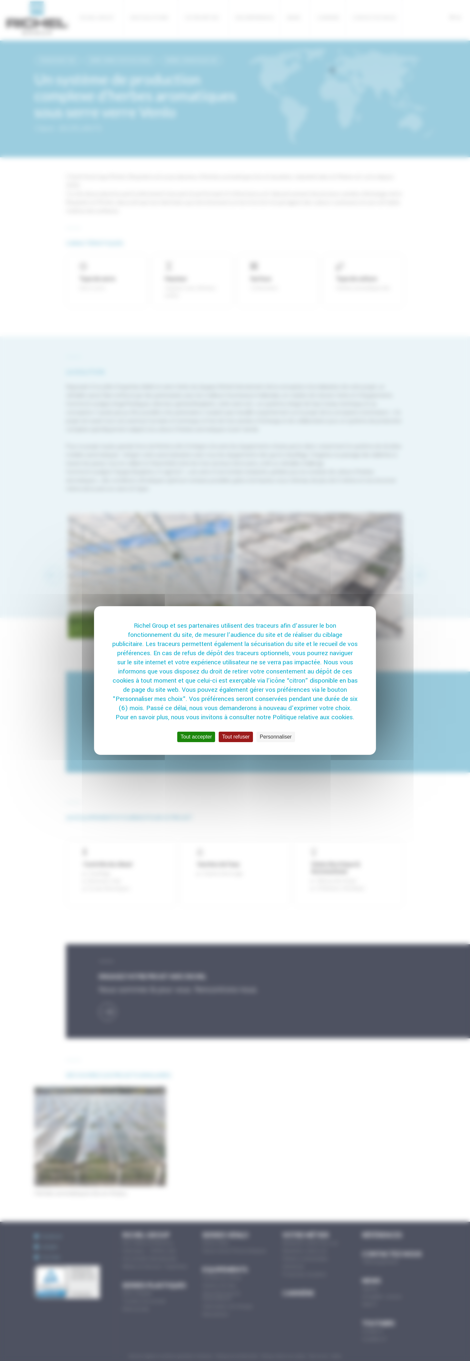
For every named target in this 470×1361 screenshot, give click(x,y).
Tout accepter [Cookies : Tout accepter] (196, 737)
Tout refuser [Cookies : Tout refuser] (235, 737)
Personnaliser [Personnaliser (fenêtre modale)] (276, 737)
